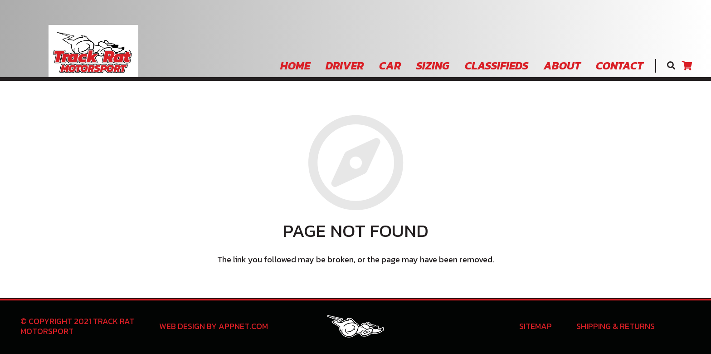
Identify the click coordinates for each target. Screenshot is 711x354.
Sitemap (535, 326)
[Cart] (687, 65)
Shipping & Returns (615, 326)
